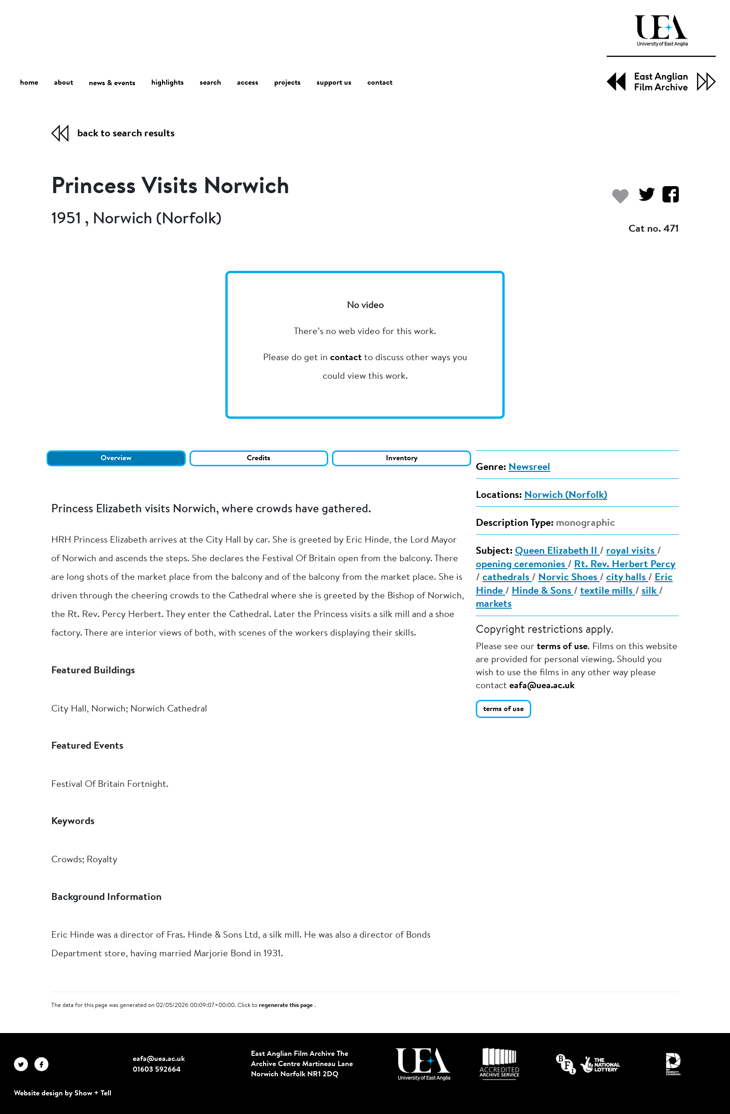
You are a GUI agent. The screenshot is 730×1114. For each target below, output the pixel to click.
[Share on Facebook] (667, 199)
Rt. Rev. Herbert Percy (625, 565)
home (29, 82)
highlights (167, 82)
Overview (116, 458)
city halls (627, 578)
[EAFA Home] (661, 53)
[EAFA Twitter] (24, 1064)
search (210, 82)
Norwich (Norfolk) (565, 495)
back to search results (126, 134)
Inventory (402, 458)
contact (380, 82)
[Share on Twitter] (643, 199)
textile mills (607, 591)
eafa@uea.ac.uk (542, 686)
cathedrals (507, 578)
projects (287, 82)
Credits (258, 458)
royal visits (631, 551)
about (63, 82)
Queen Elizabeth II (557, 551)
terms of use (562, 646)
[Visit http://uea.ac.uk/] (423, 1064)
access (247, 82)
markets (494, 604)
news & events (112, 83)
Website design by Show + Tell (62, 1093)
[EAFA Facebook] (43, 1064)
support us (334, 82)
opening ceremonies (522, 565)
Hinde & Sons (543, 591)
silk (650, 591)
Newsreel (529, 468)
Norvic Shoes (569, 578)
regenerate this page (286, 1005)
